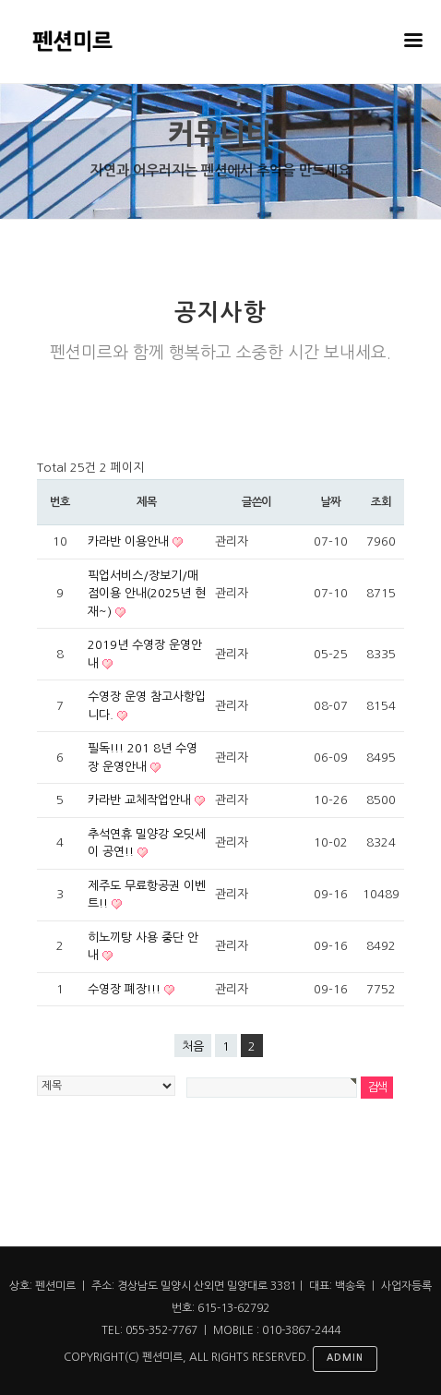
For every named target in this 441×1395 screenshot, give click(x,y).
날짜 (330, 502)
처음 (193, 1046)
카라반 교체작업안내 (141, 800)
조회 (381, 502)
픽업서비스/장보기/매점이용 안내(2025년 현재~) (147, 594)
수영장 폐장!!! (126, 989)
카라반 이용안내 (130, 541)
